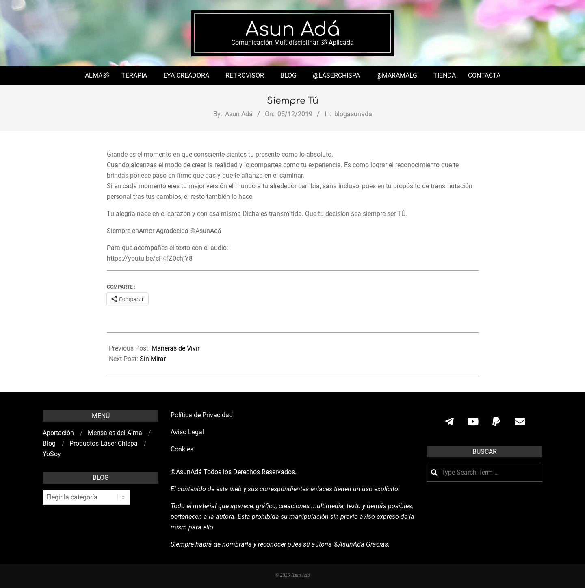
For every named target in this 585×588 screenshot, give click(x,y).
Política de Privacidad (202, 415)
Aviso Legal (187, 432)
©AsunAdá (186, 472)
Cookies (183, 449)
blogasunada (353, 114)
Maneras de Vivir (175, 348)
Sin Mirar (153, 359)
